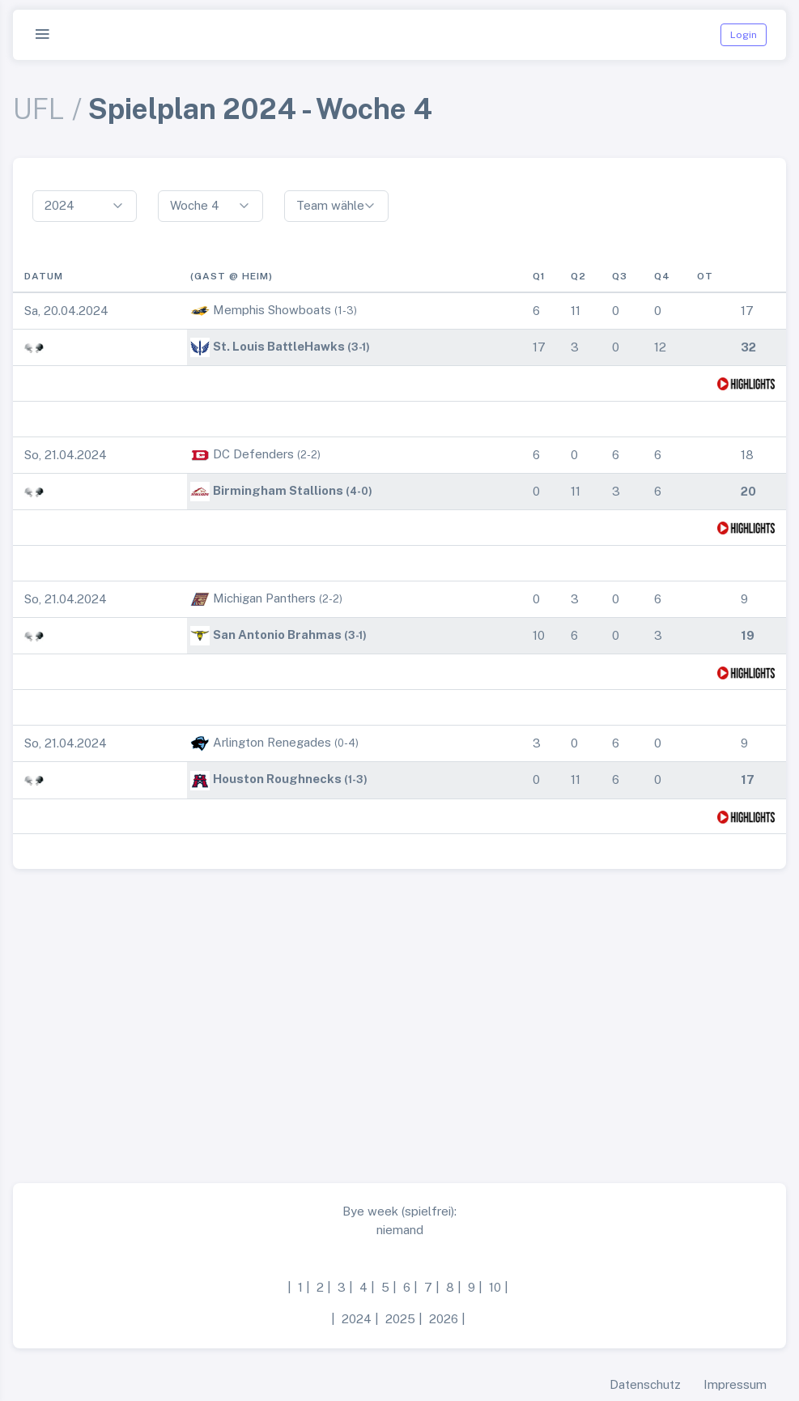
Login (743, 34)
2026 (443, 1319)
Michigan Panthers (264, 598)
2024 (357, 1319)
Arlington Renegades (272, 742)
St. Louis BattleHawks (279, 346)
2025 (400, 1319)
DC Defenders (253, 454)
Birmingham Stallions (278, 490)
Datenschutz (645, 1384)
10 (495, 1287)
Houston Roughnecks (277, 779)
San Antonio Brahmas (277, 634)
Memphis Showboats (272, 310)
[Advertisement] (399, 1019)
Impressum (735, 1384)
